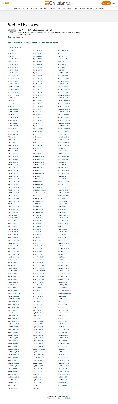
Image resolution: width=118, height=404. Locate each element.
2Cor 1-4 (64, 176)
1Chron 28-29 (66, 112)
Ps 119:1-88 (40, 268)
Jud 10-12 (15, 273)
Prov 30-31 (40, 313)
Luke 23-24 (65, 282)
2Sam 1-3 (14, 310)
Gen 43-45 (15, 89)
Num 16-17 (16, 184)
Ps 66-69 (38, 234)
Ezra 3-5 (64, 56)
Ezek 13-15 (40, 137)
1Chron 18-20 (66, 100)
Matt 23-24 (65, 220)
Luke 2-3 (65, 254)
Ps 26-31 (38, 215)
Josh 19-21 (16, 257)
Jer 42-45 (40, 114)
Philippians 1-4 (66, 293)
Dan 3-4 (40, 380)
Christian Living (61, 8)
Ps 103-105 (40, 257)
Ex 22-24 (15, 117)
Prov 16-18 (40, 299)
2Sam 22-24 (16, 329)
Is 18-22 (39, 50)
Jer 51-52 (40, 123)
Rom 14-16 (65, 195)
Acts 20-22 (65, 315)
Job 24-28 (40, 332)
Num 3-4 (15, 167)
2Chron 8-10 (66, 120)
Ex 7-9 (14, 103)
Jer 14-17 (40, 92)
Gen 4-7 (14, 53)
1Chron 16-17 (66, 98)
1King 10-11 (15, 343)
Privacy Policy (51, 398)
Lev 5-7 (14, 140)
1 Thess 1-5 (65, 156)
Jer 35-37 (40, 109)
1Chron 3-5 (65, 81)
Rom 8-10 (65, 190)
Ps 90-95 (39, 251)
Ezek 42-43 (40, 162)
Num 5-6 (15, 170)
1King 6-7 (15, 338)
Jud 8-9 (15, 271)
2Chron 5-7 (65, 117)
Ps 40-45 (38, 223)
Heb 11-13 (65, 338)
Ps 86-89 (39, 248)
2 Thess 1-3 (65, 159)
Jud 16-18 (15, 279)
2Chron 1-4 (65, 114)
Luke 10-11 (65, 265)
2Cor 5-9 (64, 179)
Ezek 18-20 (40, 142)
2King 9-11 (15, 363)
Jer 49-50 (40, 120)
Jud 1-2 (15, 262)
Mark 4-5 (64, 232)
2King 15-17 (15, 368)
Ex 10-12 (15, 106)
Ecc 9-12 (40, 366)
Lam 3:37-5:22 (42, 357)
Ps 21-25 (40, 212)
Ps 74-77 (39, 240)
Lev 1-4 (14, 137)
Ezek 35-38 (40, 156)
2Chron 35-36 (65, 145)
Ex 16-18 (15, 112)
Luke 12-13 (65, 268)
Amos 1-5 (40, 179)
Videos (75, 8)
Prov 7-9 (39, 290)
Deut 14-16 (15, 223)
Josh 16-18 (16, 254)
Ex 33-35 (15, 128)
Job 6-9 (39, 318)
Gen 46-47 (15, 92)
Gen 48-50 (15, 95)
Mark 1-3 (64, 229)
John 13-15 (65, 363)
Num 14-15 (16, 181)
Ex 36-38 (15, 131)
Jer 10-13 (40, 89)
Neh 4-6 (64, 67)
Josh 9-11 (15, 248)
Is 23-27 (39, 53)
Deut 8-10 (15, 218)
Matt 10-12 (65, 206)
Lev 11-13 (15, 145)
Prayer (46, 8)
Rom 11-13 (65, 193)
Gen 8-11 (14, 56)
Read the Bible (33, 8)
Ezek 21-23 (40, 145)
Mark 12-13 (65, 243)
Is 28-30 (39, 56)
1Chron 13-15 (66, 95)
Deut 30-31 (15, 237)
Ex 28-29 (15, 123)
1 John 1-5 (65, 371)
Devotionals (82, 8)
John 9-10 (65, 357)
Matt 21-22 (65, 218)
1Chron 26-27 (66, 109)
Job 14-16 (40, 324)
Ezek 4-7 (40, 128)
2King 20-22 (15, 374)
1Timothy (64, 324)
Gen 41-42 (15, 86)
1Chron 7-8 (65, 86)
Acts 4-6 (64, 299)
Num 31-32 (16, 201)
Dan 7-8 (40, 385)
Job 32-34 (40, 338)
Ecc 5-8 (40, 363)
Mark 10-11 (65, 240)
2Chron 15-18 (66, 126)
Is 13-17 (14, 388)
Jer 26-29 (40, 100)
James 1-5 (64, 148)
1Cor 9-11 (65, 167)
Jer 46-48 (40, 117)
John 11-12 (65, 360)
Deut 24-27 (15, 232)
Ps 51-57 (38, 229)
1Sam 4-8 (15, 287)
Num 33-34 (16, 204)
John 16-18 (65, 366)
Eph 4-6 (64, 287)
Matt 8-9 (64, 204)
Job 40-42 (40, 346)
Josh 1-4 (15, 243)
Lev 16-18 (15, 151)
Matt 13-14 (65, 209)
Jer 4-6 (40, 84)
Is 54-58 (40, 73)
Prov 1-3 (39, 285)
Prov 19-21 (40, 301)
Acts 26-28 (65, 321)
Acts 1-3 (64, 296)
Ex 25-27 (15, 120)
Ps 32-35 (38, 218)
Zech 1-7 (39, 195)
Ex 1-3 (14, 98)
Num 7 (14, 173)
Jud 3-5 (15, 265)
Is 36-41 (39, 61)
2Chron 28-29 (65, 137)
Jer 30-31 (40, 103)
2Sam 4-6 (14, 313)
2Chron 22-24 (65, 131)
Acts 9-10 (64, 304)
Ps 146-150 (40, 282)
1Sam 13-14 (16, 293)
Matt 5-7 (64, 201)
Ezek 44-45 (40, 165)
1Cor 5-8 (64, 165)
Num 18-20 (16, 187)
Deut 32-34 (16, 240)
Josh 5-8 (15, 246)
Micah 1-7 (40, 187)
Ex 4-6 (14, 100)
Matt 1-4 (64, 198)
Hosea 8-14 (40, 173)
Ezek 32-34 (40, 153)
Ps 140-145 (40, 279)
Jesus (40, 8)
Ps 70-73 (38, 237)
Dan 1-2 (40, 377)
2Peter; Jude (66, 343)
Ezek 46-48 (40, 167)
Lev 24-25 (15, 159)
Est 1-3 (40, 368)
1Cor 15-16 (65, 173)
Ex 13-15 (15, 109)
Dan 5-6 (40, 382)
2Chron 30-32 (65, 140)
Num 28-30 (16, 198)
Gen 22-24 (15, 67)
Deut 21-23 (15, 229)
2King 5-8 (15, 360)
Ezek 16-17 (40, 140)
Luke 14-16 (65, 271)
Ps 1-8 (39, 204)
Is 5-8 (14, 382)
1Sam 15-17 (16, 296)
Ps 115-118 (40, 265)
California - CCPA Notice (64, 398)
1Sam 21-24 (15, 301)
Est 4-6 (40, 371)
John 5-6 (65, 352)
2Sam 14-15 (15, 321)
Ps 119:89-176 (41, 271)
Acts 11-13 (65, 307)
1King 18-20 (15, 352)
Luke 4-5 (65, 257)
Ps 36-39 (38, 220)
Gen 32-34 (15, 78)
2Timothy (65, 340)
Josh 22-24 (16, 260)
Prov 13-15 (40, 296)
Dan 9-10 (39, 388)
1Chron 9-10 (66, 89)
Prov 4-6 (39, 287)
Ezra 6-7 (64, 59)
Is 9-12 (14, 385)
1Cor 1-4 (64, 162)
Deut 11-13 (15, 220)
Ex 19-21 (15, 114)
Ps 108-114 (40, 262)
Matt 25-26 (65, 223)
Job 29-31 (40, 335)
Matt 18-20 (65, 215)
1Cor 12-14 (65, 170)
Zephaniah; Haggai (42, 193)
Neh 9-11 (65, 73)
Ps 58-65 (38, 232)
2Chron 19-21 (66, 128)
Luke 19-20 (65, 276)
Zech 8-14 (40, 198)
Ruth (39, 352)
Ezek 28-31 (40, 151)
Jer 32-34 (40, 106)
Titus (63, 327)
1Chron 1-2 (65, 78)
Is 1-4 (14, 380)
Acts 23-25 (65, 318)
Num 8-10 (15, 176)
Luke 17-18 (65, 273)
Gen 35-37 (15, 81)
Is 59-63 (40, 75)
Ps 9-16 (39, 206)
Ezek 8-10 (40, 131)
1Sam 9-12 (16, 290)
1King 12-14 (15, 346)
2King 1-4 (15, 357)
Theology (69, 8)
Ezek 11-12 (40, 134)
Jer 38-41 (40, 112)
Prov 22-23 (40, 304)
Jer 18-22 (40, 95)
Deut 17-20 (15, 226)
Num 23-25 (16, 193)
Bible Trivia (17, 8)
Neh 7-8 (64, 70)
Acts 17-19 (65, 313)
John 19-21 (65, 368)
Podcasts (89, 8)
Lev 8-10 (14, 142)
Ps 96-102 (40, 254)
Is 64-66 (40, 78)
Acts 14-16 (65, 310)
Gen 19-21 (15, 64)
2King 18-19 (15, 371)
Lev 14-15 (15, 148)
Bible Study (52, 8)
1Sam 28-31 (15, 307)
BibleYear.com (66, 396)
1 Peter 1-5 (65, 329)
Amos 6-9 (40, 181)
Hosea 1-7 (40, 170)
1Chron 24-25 (66, 106)
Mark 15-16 (65, 248)
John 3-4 (65, 349)
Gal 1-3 (63, 151)
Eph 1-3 (64, 285)
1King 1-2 (15, 332)
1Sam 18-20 (16, 299)
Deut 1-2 (15, 209)
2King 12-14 (15, 366)
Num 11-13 (16, 179)
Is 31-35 (39, 59)
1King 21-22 (15, 354)
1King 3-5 (15, 335)
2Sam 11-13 (15, 318)
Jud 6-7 (15, 268)
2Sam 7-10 (15, 315)
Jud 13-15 (15, 276)
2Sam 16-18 (15, 324)
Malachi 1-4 (40, 201)
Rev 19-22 (65, 385)
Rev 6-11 (65, 380)
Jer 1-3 (40, 81)
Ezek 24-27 (40, 148)
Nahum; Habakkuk (42, 190)
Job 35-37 (40, 340)
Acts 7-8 (64, 301)
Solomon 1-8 (41, 349)
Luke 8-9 (65, 262)
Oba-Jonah (40, 184)
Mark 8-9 (64, 237)
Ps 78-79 (39, 243)
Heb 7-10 (65, 335)
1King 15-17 (15, 349)
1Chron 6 (65, 84)
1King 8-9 (15, 340)
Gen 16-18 (15, 61)
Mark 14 (64, 246)
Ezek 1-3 (40, 126)
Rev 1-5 (64, 377)
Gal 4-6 (63, 153)
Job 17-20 (40, 327)
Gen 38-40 (15, 84)
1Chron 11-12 (66, 92)
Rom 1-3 (64, 184)
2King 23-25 (15, 377)
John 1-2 (65, 346)
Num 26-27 (16, 195)
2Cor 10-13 (65, 181)
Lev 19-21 (15, 153)
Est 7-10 (40, 374)
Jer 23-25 (40, 98)
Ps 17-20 (40, 209)
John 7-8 (65, 354)
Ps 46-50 (38, 226)
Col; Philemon (66, 290)
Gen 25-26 (15, 70)
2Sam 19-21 (16, 327)
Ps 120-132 (40, 273)
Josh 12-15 (16, 251)
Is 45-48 (39, 67)
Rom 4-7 (64, 187)
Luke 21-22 (65, 279)
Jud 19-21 (15, 282)
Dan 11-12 (65, 50)
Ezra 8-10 (64, 61)
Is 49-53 (40, 70)
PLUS (95, 8)
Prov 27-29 (40, 310)
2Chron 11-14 (66, 123)
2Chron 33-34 (65, 142)
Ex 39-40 (15, 134)
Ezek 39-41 (40, 159)
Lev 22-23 (15, 156)
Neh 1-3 (64, 64)
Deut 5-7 (14, 215)
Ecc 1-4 (40, 360)
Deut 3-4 (15, 212)
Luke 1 (64, 251)
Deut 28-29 (15, 234)
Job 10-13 (40, 321)
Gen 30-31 (15, 75)
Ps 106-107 (40, 260)
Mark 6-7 (64, 234)
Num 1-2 (15, 165)
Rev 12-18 (65, 382)
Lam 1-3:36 (41, 354)
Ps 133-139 (40, 276)
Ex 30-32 (15, 126)
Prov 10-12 (40, 293)
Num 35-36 (16, 206)
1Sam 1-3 (15, 285)
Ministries (101, 8)
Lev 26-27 (15, 162)
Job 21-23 (40, 329)
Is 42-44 (39, 64)
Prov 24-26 (40, 307)
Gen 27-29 (15, 73)
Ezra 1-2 (64, 53)
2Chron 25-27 (65, 134)
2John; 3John (66, 374)
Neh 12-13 (65, 75)
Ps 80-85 (39, 246)
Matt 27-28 (65, 226)
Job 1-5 (39, 315)
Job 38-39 (40, 343)
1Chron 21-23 (66, 103)
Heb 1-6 (64, 332)
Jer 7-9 (40, 86)
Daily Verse (25, 8)
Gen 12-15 (15, 59)
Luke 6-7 (65, 260)
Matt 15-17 (65, 212)
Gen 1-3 (14, 50)
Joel (38, 176)
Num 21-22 (16, 190)
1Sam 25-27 (15, 304)
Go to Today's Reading (14, 47)
